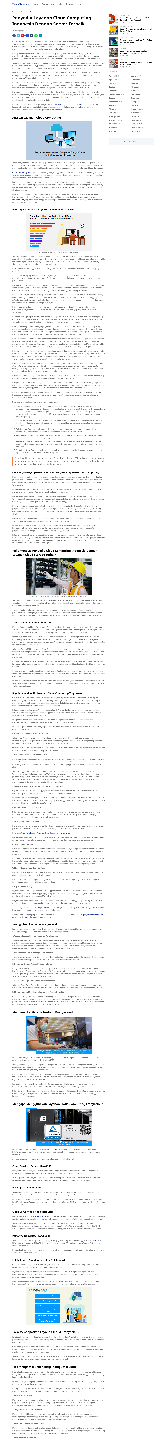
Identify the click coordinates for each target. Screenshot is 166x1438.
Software (132, 37)
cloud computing (39, 907)
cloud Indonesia (56, 1149)
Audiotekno (123, 48)
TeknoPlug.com (20, 3)
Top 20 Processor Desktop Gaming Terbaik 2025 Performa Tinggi (136, 63)
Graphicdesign (124, 37)
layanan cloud (18, 199)
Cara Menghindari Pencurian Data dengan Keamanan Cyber (45, 833)
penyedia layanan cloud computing (69, 104)
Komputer (123, 15)
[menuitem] (35, 4)
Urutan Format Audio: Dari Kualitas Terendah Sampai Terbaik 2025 (133, 52)
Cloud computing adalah (23, 172)
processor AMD (96, 1240)
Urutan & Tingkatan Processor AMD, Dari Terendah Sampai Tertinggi (135, 19)
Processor (130, 15)
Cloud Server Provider (38, 1216)
